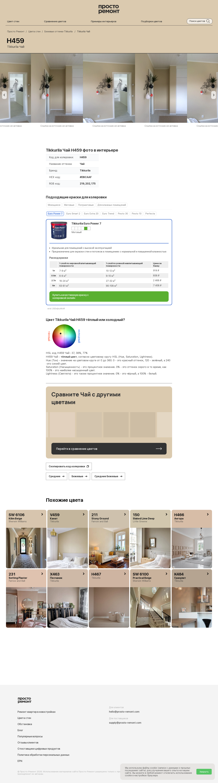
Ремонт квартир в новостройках (37, 711)
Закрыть (204, 771)
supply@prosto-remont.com (125, 722)
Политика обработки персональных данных (43, 754)
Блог (20, 730)
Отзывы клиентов (28, 742)
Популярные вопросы (30, 736)
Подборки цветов (151, 21)
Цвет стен (13, 21)
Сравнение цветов (55, 21)
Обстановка (25, 724)
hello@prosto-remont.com (124, 711)
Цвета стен (24, 718)
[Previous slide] (4, 95)
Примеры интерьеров (103, 21)
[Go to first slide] (213, 95)
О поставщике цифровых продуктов (39, 748)
